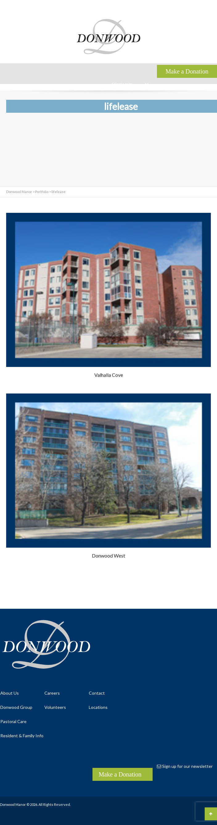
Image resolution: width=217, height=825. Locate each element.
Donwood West (108, 555)
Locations (98, 707)
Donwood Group (16, 707)
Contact (97, 693)
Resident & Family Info (21, 735)
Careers (52, 693)
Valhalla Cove (108, 375)
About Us (9, 693)
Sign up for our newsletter (185, 766)
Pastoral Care (13, 721)
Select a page (130, 84)
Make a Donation (120, 774)
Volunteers (55, 707)
